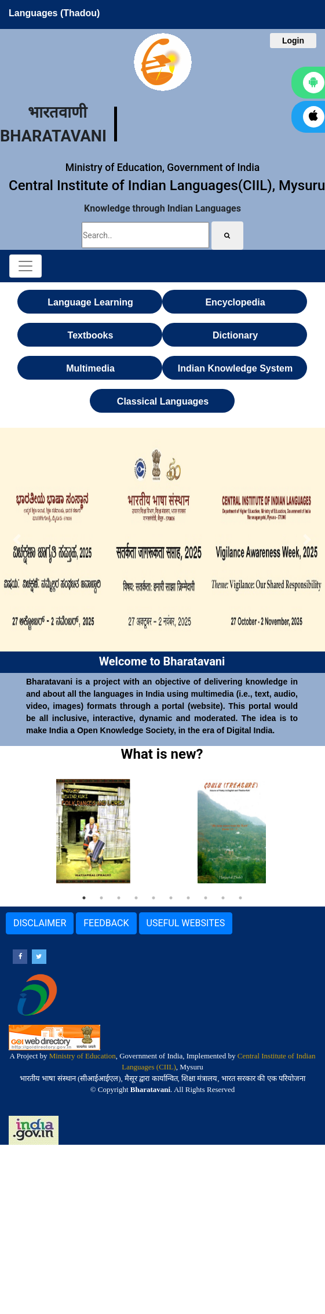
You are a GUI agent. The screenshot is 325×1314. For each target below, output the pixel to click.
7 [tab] (188, 898)
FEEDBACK (106, 923)
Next (309, 831)
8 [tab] (205, 898)
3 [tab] (119, 898)
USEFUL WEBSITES (186, 923)
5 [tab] (153, 898)
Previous (15, 831)
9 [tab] (223, 898)
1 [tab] (84, 898)
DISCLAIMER (39, 923)
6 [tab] (171, 898)
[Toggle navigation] (25, 266)
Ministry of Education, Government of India (162, 167)
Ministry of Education (82, 1055)
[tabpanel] (93, 831)
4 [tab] (136, 898)
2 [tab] (101, 898)
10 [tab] (240, 898)
